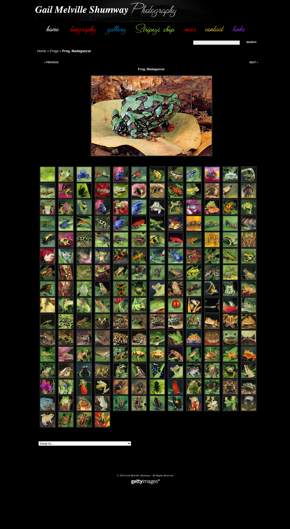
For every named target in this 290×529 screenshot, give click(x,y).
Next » (253, 62)
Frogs (54, 51)
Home (41, 51)
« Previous (51, 62)
